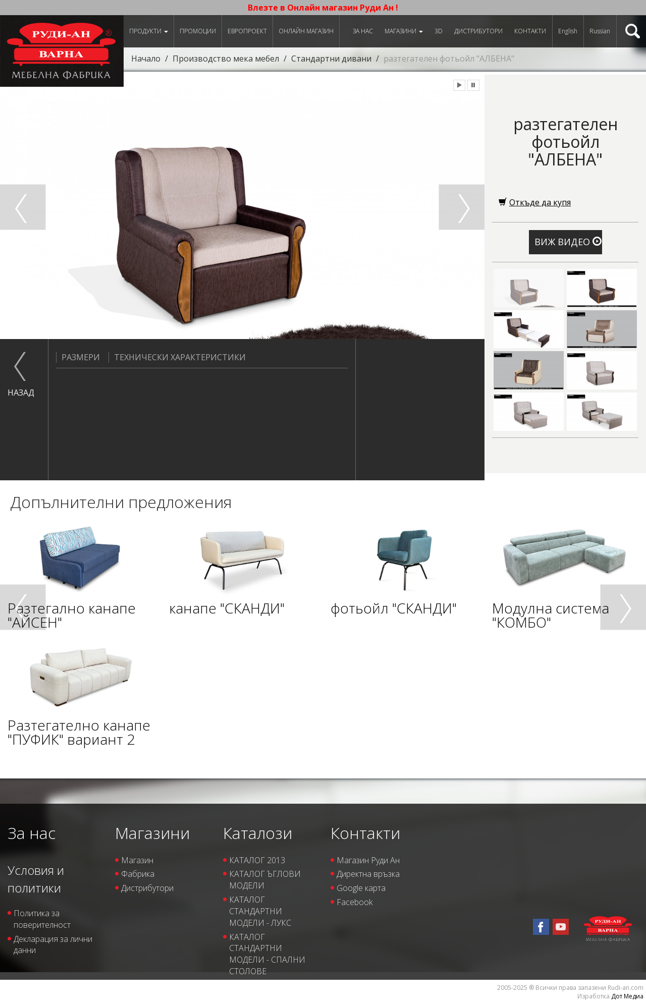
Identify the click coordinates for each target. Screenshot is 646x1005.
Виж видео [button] (568, 242)
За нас (363, 31)
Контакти (530, 31)
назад (20, 392)
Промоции (198, 31)
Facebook (354, 902)
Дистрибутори (478, 31)
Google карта (361, 888)
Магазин (137, 860)
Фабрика (137, 873)
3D (439, 31)
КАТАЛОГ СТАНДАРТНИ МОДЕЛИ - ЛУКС (260, 911)
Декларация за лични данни (53, 944)
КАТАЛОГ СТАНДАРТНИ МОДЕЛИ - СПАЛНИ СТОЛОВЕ (267, 954)
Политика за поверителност (42, 919)
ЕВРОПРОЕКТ (247, 31)
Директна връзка (368, 873)
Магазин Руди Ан (368, 860)
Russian (599, 31)
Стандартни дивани (331, 58)
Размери (78, 357)
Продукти (148, 31)
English (567, 31)
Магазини (404, 31)
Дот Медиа (627, 996)
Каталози (257, 833)
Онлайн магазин (306, 31)
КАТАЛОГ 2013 (257, 860)
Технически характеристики (177, 357)
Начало (145, 58)
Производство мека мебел (226, 58)
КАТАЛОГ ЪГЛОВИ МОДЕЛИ (265, 879)
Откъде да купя (535, 202)
